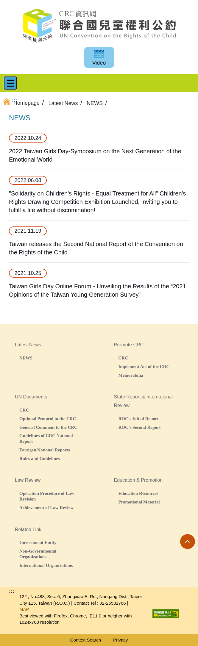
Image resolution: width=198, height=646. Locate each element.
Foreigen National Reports (44, 450)
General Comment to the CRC (48, 427)
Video (99, 63)
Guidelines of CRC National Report (46, 438)
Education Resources (138, 493)
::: (11, 591)
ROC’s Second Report (140, 427)
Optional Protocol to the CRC (47, 418)
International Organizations (46, 565)
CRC (123, 358)
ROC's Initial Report (139, 418)
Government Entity (38, 542)
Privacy (120, 639)
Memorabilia (131, 375)
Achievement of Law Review (46, 507)
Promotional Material (139, 502)
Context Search (85, 639)
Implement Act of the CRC (144, 366)
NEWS (25, 358)
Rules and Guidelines (39, 458)
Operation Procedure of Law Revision (46, 496)
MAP (24, 609)
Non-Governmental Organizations (37, 554)
